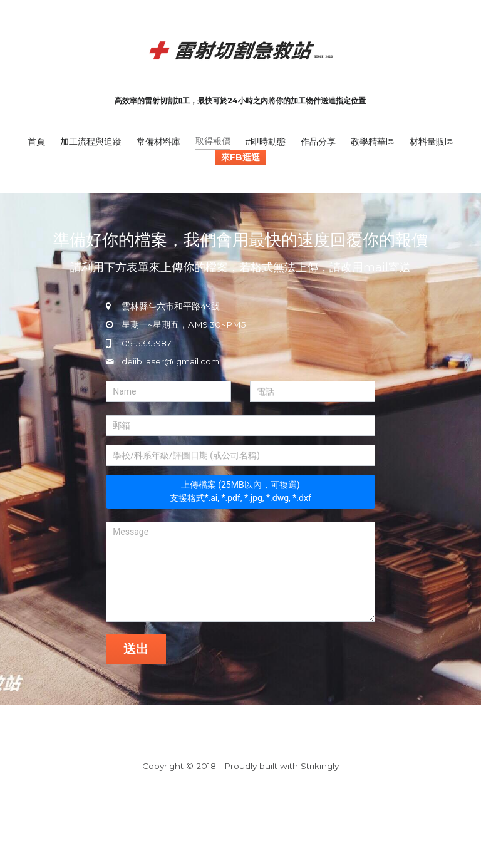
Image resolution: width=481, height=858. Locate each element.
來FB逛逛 (240, 157)
